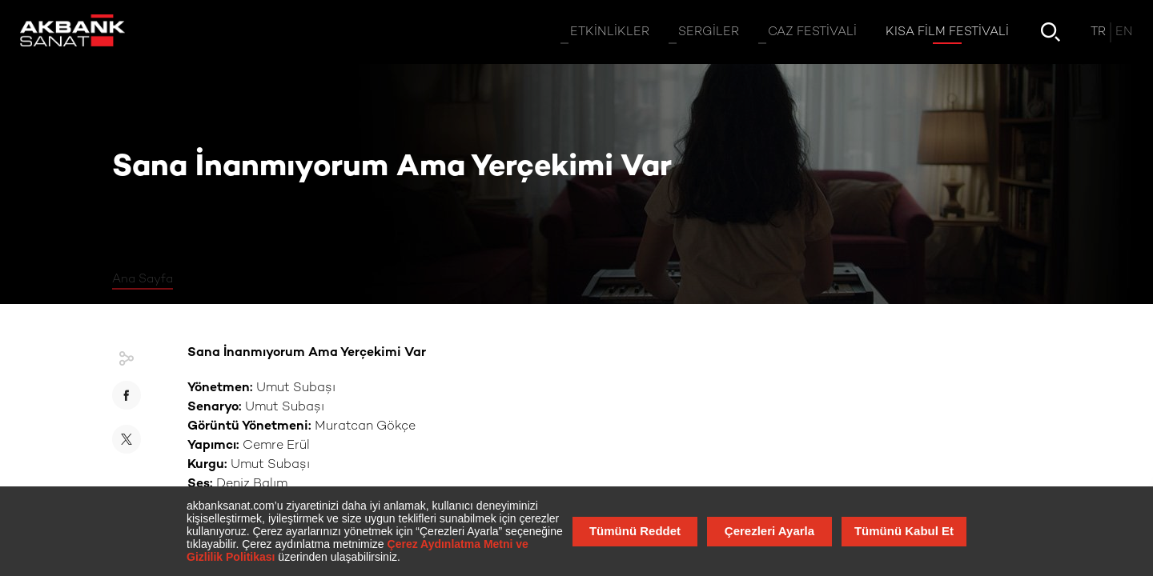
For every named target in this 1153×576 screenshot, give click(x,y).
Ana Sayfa (142, 279)
